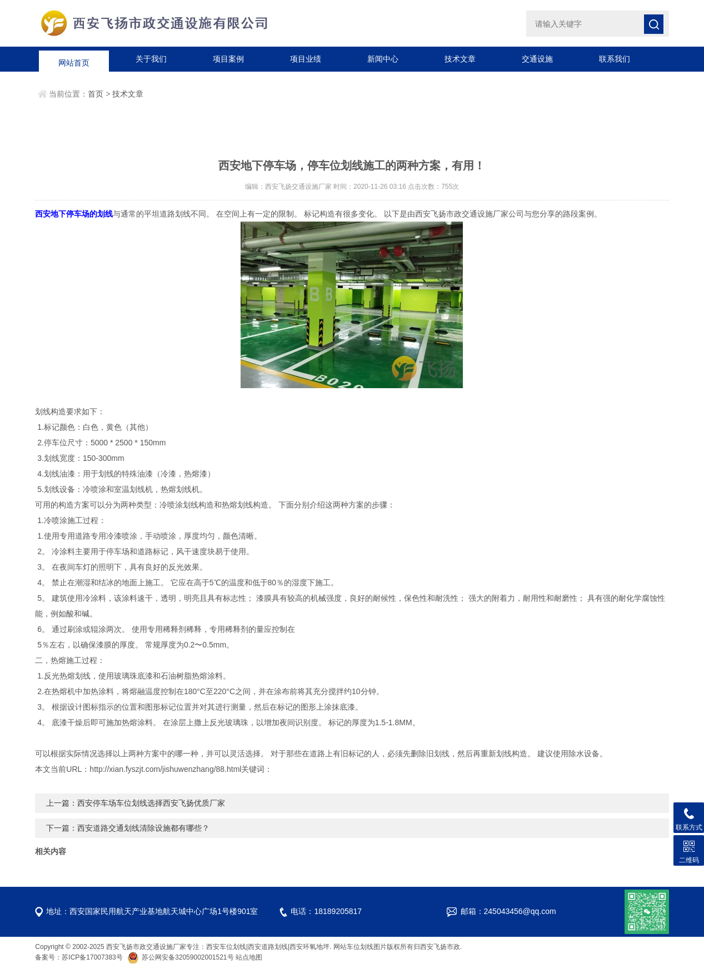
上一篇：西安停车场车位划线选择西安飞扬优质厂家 (135, 803)
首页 (95, 93)
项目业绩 (305, 58)
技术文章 (460, 58)
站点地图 (249, 957)
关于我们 (151, 58)
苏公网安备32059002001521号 (181, 957)
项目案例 (228, 58)
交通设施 (537, 58)
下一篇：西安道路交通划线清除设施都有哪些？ (127, 828)
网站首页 (73, 58)
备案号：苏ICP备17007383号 (78, 957)
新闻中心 (382, 58)
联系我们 (614, 58)
